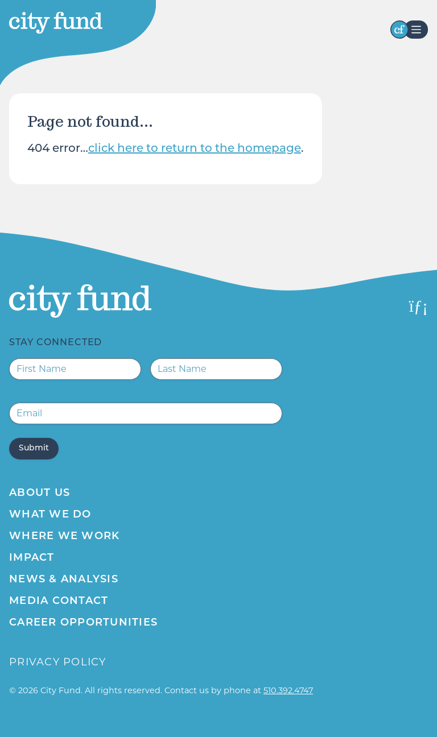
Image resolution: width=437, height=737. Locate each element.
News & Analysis (63, 579)
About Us (39, 493)
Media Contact (58, 601)
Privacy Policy (57, 662)
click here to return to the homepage (194, 149)
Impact (32, 558)
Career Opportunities (83, 623)
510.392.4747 (288, 690)
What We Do (50, 515)
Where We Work (64, 536)
